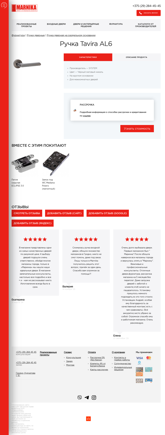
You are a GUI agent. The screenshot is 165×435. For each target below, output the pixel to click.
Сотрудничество (122, 363)
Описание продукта (136, 57)
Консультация (73, 357)
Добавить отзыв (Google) (108, 213)
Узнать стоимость (137, 128)
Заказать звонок (148, 13)
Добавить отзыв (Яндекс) (32, 223)
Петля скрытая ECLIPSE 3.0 (18, 183)
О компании (118, 352)
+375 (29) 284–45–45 (146, 5)
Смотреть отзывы (27, 213)
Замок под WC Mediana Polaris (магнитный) (48, 184)
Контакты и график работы (122, 358)
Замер (69, 361)
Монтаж (70, 365)
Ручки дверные (36, 35)
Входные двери (56, 24)
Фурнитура (116, 24)
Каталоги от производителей (145, 25)
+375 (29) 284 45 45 (26, 352)
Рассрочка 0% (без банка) (97, 358)
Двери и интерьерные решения (86, 25)
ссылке (86, 116)
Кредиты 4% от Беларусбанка (98, 364)
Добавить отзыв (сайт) (64, 213)
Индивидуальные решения (123, 368)
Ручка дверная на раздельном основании (71, 35)
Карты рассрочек (99, 369)
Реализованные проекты (26, 25)
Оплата (92, 352)
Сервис (68, 352)
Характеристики (88, 57)
